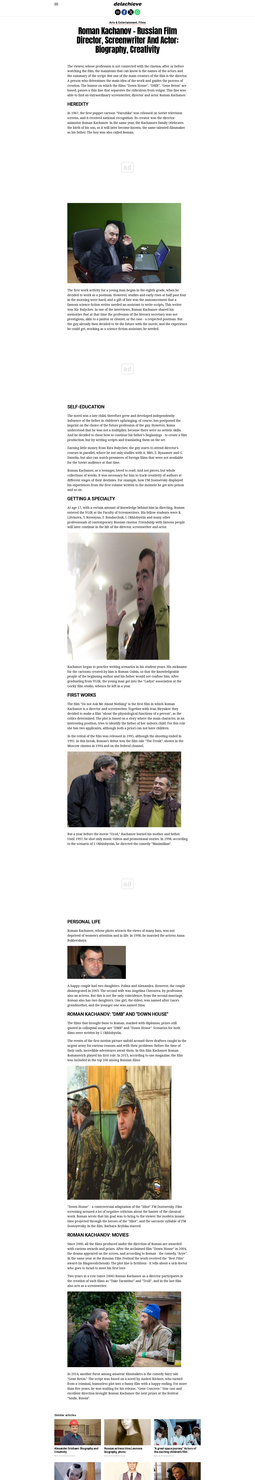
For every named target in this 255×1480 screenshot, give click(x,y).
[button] (56, 4)
